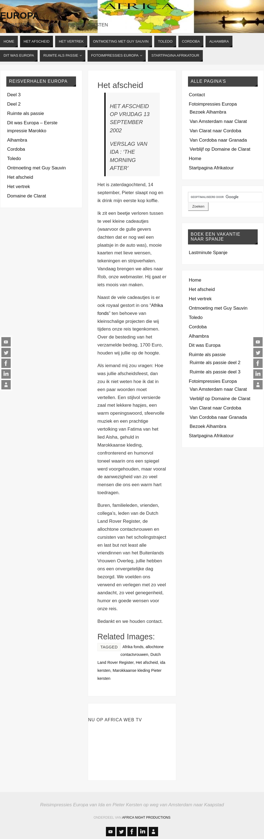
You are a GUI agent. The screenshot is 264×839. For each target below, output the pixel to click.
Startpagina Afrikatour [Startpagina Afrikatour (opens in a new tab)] (211, 167)
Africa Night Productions (146, 817)
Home (195, 158)
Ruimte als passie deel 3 (215, 372)
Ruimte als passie (25, 113)
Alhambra (17, 140)
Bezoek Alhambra (208, 112)
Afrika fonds (132, 647)
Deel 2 (14, 104)
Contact (197, 94)
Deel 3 (14, 94)
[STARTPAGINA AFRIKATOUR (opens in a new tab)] (175, 56)
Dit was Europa (204, 345)
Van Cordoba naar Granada (218, 140)
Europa (19, 15)
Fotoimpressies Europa (213, 104)
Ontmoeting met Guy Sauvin (36, 167)
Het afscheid (120, 85)
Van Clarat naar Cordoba (215, 130)
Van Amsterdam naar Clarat (218, 121)
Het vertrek (18, 186)
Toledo (14, 158)
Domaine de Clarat (26, 196)
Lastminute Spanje (208, 252)
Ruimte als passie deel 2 (215, 362)
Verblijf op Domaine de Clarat (220, 149)
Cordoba (16, 149)
